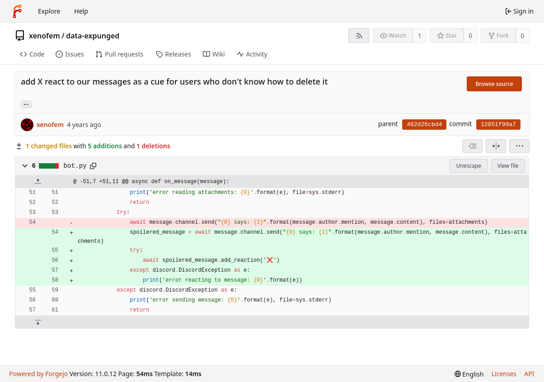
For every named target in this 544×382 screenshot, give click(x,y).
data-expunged (92, 35)
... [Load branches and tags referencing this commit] (26, 104)
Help (81, 11)
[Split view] (496, 146)
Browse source (494, 84)
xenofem (44, 35)
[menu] (519, 146)
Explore (49, 11)
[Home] (17, 11)
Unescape (468, 166)
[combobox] (472, 146)
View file (507, 166)
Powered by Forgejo (38, 373)
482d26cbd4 (424, 124)
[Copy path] (93, 166)
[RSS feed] (359, 35)
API (529, 373)
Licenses (504, 373)
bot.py (75, 166)
